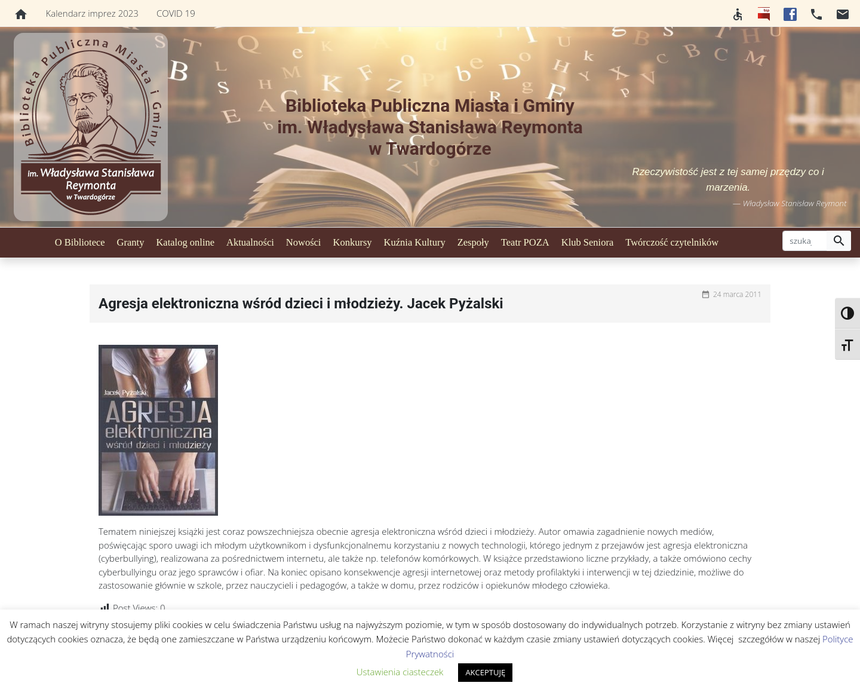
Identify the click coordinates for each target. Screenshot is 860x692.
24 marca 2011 (737, 294)
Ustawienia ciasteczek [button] (400, 672)
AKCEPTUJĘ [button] (485, 672)
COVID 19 (175, 13)
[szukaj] (804, 241)
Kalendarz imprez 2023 (92, 13)
